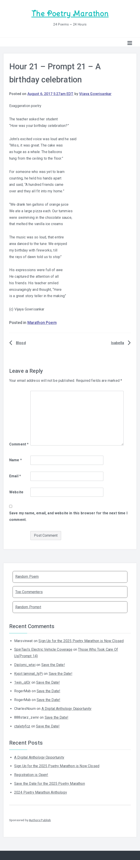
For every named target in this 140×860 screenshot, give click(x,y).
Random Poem (27, 576)
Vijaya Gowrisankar (95, 94)
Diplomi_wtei (25, 665)
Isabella (117, 343)
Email (15, 476)
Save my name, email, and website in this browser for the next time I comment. (68, 516)
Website (16, 492)
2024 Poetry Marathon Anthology (40, 792)
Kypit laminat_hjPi (28, 673)
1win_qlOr (22, 682)
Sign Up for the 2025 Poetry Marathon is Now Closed (81, 641)
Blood (21, 343)
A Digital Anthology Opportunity (67, 708)
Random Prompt (28, 607)
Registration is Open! (31, 775)
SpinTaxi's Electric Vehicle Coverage (43, 649)
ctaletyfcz (22, 726)
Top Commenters (29, 592)
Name (15, 460)
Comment (19, 444)
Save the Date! (53, 665)
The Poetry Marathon (70, 13)
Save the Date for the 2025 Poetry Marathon (49, 783)
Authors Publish (40, 820)
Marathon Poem (42, 322)
